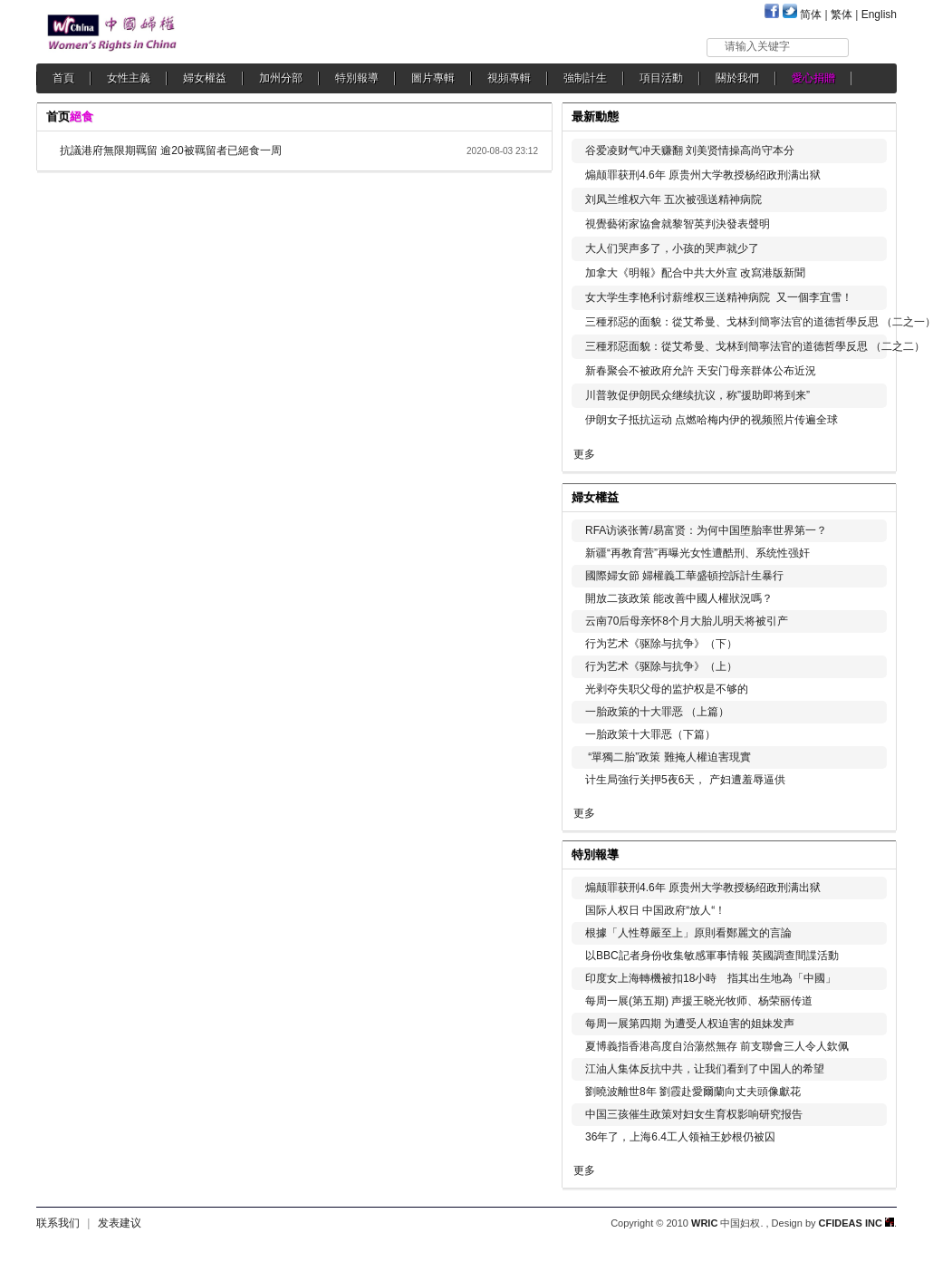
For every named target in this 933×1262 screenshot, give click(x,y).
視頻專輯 (509, 78)
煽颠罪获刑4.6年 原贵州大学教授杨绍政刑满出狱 (703, 175)
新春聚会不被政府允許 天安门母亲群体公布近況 (700, 370)
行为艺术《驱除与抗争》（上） (661, 666)
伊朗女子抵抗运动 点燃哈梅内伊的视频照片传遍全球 (711, 419)
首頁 (63, 78)
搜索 (874, 46)
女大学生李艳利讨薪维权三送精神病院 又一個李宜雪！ (718, 297)
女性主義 (128, 78)
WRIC (704, 1223)
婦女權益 (204, 78)
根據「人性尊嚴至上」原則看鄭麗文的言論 (688, 933)
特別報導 (357, 78)
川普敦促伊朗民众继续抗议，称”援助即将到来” (697, 395)
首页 (58, 116)
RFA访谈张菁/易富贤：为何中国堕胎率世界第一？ (706, 530)
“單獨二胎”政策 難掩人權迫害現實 (668, 757)
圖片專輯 (433, 78)
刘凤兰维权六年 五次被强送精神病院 (673, 199)
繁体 (841, 14)
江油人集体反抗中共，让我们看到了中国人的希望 (704, 1069)
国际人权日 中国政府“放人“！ (655, 910)
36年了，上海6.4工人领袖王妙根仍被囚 (680, 1137)
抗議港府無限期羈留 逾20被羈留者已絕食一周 (176, 150)
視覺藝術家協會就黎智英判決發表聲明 (677, 224)
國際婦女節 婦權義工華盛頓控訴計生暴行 (684, 575)
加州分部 (281, 78)
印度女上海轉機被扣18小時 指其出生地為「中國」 (710, 978)
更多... (870, 495)
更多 (584, 454)
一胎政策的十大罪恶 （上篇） (657, 711)
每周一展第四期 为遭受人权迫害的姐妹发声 (689, 1023)
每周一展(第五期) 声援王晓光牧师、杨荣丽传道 (699, 1001)
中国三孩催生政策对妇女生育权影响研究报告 (694, 1114)
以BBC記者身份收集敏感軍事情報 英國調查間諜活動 (712, 955)
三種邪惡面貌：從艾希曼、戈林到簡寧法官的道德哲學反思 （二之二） (755, 346)
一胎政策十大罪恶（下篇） (650, 734)
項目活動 (661, 78)
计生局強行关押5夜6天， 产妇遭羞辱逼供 (685, 779)
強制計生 (585, 78)
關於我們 (737, 78)
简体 (811, 14)
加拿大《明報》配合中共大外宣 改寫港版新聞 (695, 273)
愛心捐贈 (813, 78)
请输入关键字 (757, 46)
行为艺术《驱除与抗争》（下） (661, 643)
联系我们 (58, 1223)
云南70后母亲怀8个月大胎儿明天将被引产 (686, 621)
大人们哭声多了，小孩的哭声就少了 (672, 248)
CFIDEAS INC (856, 1223)
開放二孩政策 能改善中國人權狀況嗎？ (679, 598)
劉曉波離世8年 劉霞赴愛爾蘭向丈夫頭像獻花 (693, 1091)
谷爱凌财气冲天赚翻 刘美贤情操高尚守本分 (689, 150)
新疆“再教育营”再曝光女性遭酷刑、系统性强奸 (697, 553)
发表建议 (119, 1223)
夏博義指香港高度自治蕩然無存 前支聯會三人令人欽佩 (717, 1046)
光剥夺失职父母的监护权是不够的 (666, 689)
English (879, 14)
